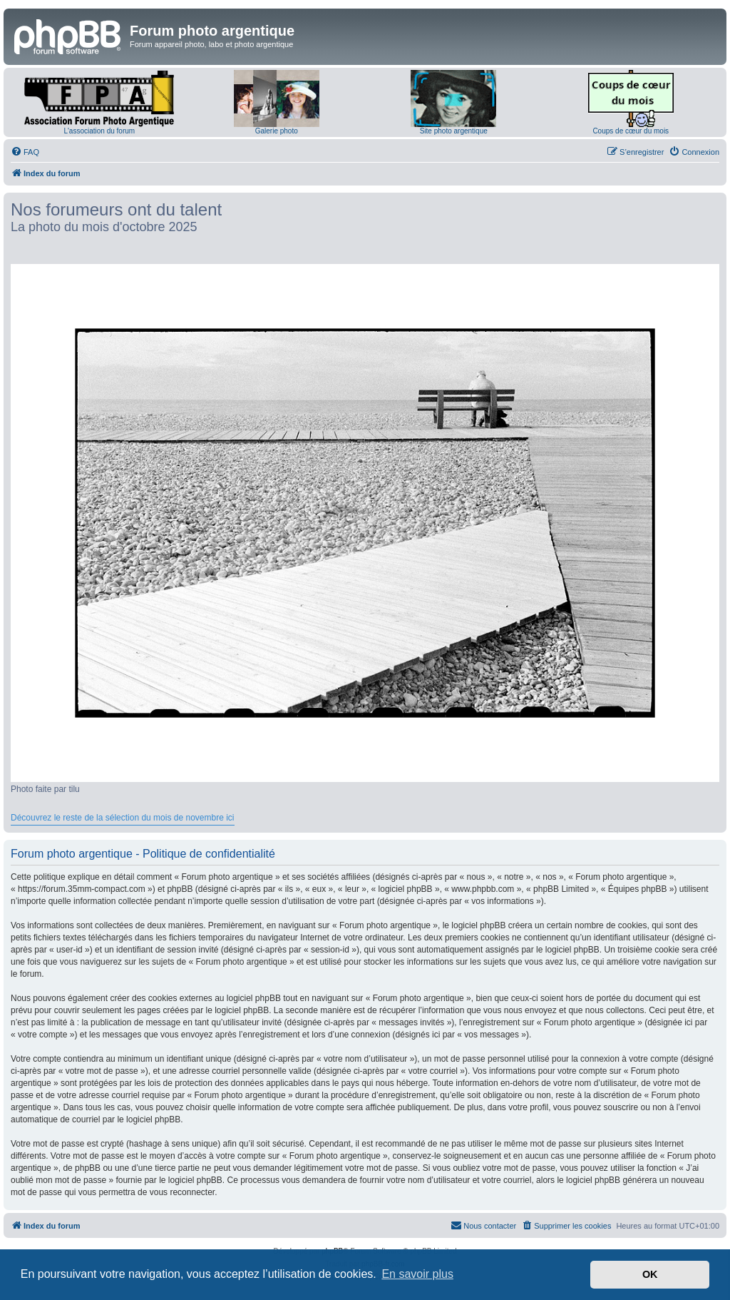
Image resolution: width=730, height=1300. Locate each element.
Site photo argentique (454, 131)
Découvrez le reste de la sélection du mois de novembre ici (123, 818)
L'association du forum (99, 131)
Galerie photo (276, 131)
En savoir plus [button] (417, 1274)
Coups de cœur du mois (630, 131)
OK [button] (650, 1274)
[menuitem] (25, 152)
